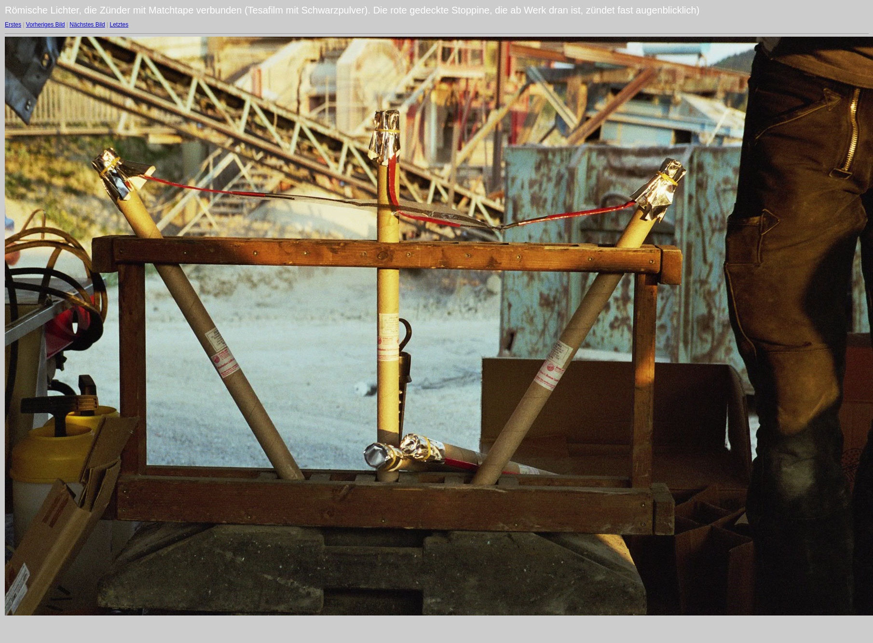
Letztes (119, 24)
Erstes (13, 24)
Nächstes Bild (87, 24)
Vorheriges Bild (45, 24)
